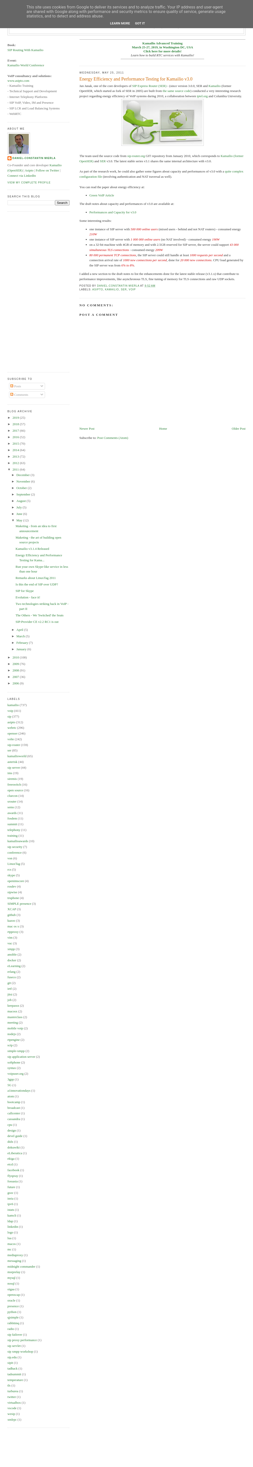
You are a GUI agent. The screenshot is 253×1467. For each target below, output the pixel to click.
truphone (13, 898)
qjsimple (13, 1317)
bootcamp (14, 1102)
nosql (11, 1283)
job (10, 1000)
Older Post (239, 428)
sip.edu (12, 1357)
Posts (15, 386)
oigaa (11, 1289)
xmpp (11, 949)
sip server (14, 767)
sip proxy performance (22, 1340)
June (19, 514)
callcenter (14, 1113)
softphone (14, 1062)
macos (12, 1244)
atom (11, 1096)
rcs (9, 869)
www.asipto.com (18, 80)
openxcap (14, 1295)
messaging (14, 1261)
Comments (19, 395)
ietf (10, 988)
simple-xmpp (16, 1051)
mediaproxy (15, 1255)
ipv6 (10, 1204)
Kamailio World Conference (26, 65)
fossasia (13, 1181)
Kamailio (214, 86)
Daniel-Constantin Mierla (34, 158)
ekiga (11, 1158)
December (23, 475)
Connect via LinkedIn (22, 175)
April (20, 630)
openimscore (16, 881)
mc (10, 1249)
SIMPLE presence (19, 903)
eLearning (14, 966)
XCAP (12, 909)
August (21, 501)
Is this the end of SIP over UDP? (37, 584)
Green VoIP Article (102, 195)
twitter (12, 1397)
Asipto (29, 170)
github (12, 915)
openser (13, 733)
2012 (16, 463)
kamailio (112, 289)
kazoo (11, 920)
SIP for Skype (25, 591)
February (22, 643)
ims (10, 773)
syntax (12, 1068)
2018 (16, 424)
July (19, 507)
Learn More (120, 23)
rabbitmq (13, 1323)
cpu (10, 1125)
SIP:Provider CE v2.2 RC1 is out (37, 622)
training (13, 835)
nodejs (12, 1034)
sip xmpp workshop (20, 1351)
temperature (15, 1380)
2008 (16, 670)
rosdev (12, 886)
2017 (16, 430)
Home (163, 428)
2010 (16, 657)
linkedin (13, 1226)
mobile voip (15, 1028)
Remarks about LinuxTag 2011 (36, 578)
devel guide (15, 1136)
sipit (10, 1363)
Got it (140, 23)
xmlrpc (12, 1419)
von (10, 858)
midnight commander (22, 1266)
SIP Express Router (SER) (149, 86)
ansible (12, 954)
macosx (13, 1011)
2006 (16, 683)
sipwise (12, 892)
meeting (13, 1022)
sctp (10, 1045)
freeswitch (14, 784)
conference (15, 852)
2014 (16, 450)
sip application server (21, 1057)
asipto (97, 289)
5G (10, 1085)
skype (11, 875)
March (21, 636)
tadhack (13, 1368)
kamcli (12, 1215)
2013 (16, 456)
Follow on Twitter (47, 170)
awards (12, 813)
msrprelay (14, 1272)
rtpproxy (13, 932)
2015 (16, 443)
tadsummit (14, 1374)
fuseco (12, 977)
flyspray (13, 1176)
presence (13, 1306)
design (12, 1130)
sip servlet (14, 1346)
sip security (15, 847)
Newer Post (87, 428)
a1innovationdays (19, 1090)
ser (124, 289)
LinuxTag (14, 864)
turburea (13, 1391)
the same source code (176, 91)
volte (11, 739)
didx (10, 1141)
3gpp (11, 1079)
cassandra (14, 1119)
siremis (12, 779)
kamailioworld (17, 756)
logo (10, 1232)
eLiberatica (15, 1153)
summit (12, 824)
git (9, 983)
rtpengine (14, 1040)
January (22, 649)
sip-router (14, 745)
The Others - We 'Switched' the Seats (40, 615)
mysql (12, 1278)
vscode (12, 1408)
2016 (16, 437)
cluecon (13, 796)
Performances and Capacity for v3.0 (113, 212)
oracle (12, 1300)
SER (103, 161)
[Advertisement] (28, 291)
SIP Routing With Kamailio (26, 50)
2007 (16, 677)
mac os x (13, 926)
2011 (16, 469)
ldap (10, 1221)
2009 (16, 664)
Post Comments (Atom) (112, 438)
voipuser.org (16, 1073)
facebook (14, 1170)
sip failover (15, 1334)
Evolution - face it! (28, 597)
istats (11, 1210)
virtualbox (14, 1402)
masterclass (15, 1017)
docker (12, 960)
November (23, 481)
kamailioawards (18, 841)
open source (15, 790)
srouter (12, 801)
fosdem (12, 818)
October (22, 488)
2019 (16, 417)
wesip (11, 1414)
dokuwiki (14, 1147)
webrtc (12, 728)
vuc (10, 943)
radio (11, 1329)
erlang (12, 972)
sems (11, 807)
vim (10, 937)
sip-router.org (136, 156)
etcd (10, 1164)
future (11, 1187)
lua (10, 1238)
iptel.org (202, 96)
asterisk (13, 762)
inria (11, 1198)
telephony (14, 830)
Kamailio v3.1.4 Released (32, 549)
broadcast (14, 1108)
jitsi (10, 994)
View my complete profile (29, 182)
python (12, 1312)
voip (132, 289)
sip (9, 716)
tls (9, 1385)
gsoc (11, 1193)
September (23, 494)
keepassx (13, 1005)
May (19, 520)
